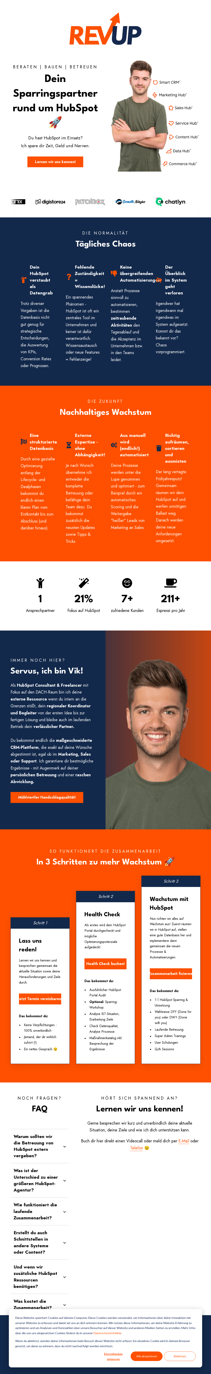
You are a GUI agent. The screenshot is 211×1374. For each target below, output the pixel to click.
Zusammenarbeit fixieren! (171, 973)
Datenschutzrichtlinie (107, 1333)
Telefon (136, 1148)
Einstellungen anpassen (113, 1356)
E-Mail (183, 1141)
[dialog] (105, 1338)
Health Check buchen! (105, 963)
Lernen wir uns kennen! (55, 162)
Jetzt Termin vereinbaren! (40, 999)
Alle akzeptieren (146, 1356)
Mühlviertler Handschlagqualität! (47, 797)
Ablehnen (179, 1356)
